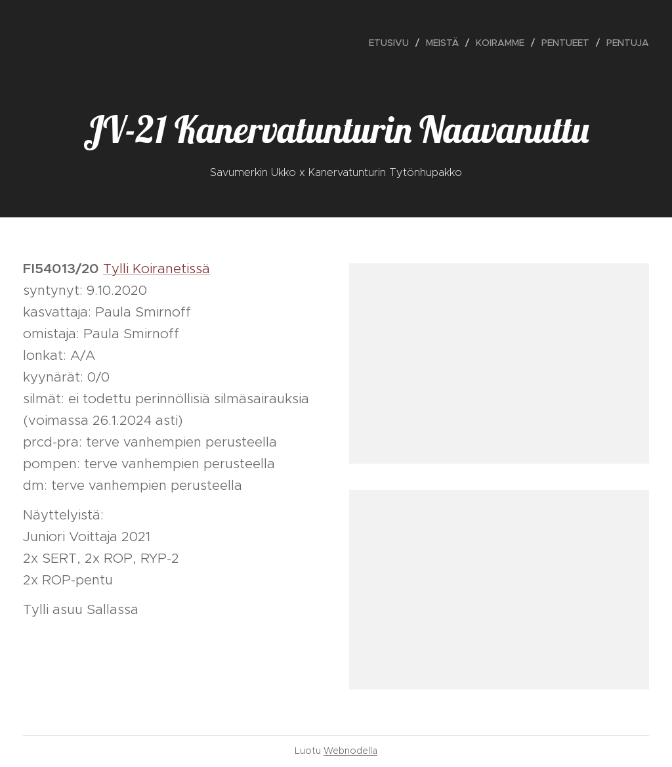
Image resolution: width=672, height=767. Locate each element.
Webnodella (350, 750)
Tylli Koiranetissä (156, 268)
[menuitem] (392, 42)
